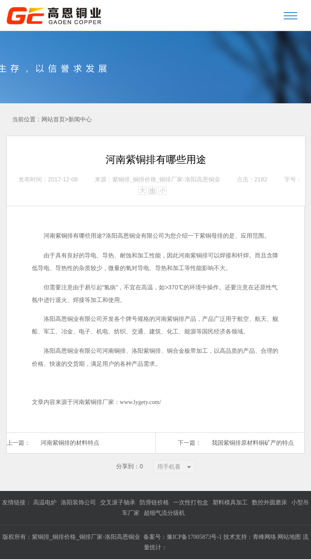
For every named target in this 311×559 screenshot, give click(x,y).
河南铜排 (114, 351)
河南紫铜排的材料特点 (70, 443)
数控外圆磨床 (269, 502)
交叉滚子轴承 (117, 502)
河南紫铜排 (58, 236)
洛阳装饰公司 (78, 502)
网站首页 (53, 119)
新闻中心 (80, 119)
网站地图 (289, 537)
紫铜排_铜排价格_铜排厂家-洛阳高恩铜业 (166, 179)
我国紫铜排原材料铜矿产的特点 (253, 443)
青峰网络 (265, 537)
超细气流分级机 (164, 513)
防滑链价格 (154, 502)
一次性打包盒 (190, 502)
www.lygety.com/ (140, 402)
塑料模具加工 (230, 502)
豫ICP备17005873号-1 (194, 537)
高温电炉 (45, 502)
